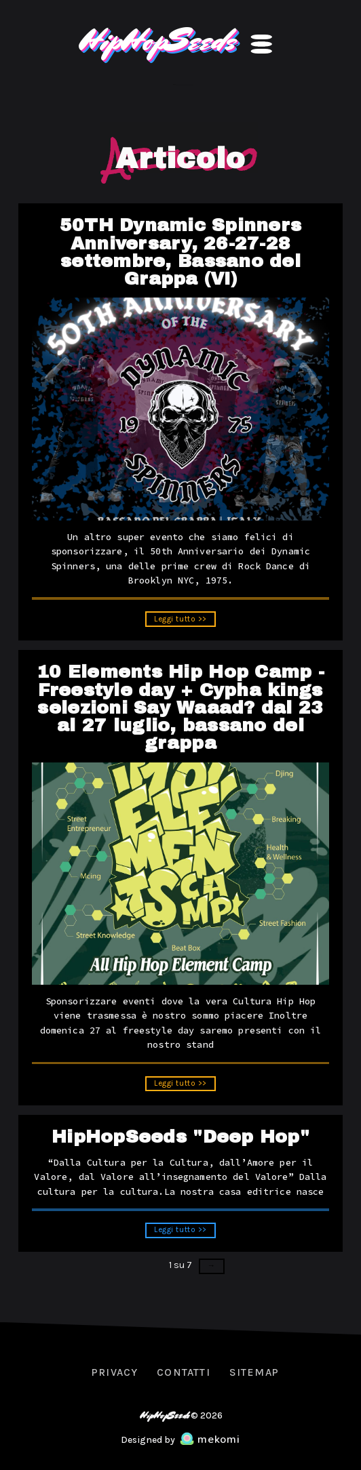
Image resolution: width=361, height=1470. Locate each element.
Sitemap (254, 1372)
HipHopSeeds (156, 40)
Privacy (115, 1372)
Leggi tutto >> (180, 621)
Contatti (183, 1372)
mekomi (210, 1439)
